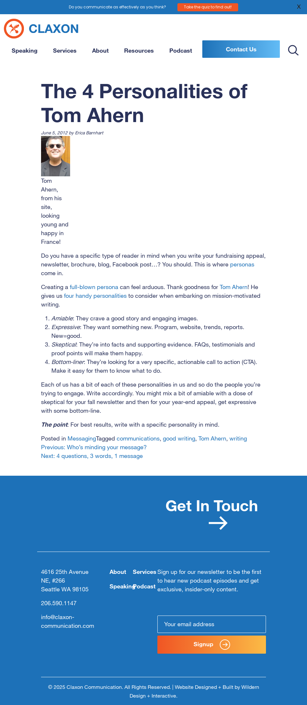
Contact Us (241, 49)
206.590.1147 (59, 603)
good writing (179, 438)
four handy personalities (95, 295)
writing (238, 438)
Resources (139, 50)
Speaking (24, 50)
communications (138, 438)
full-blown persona (94, 286)
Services (65, 50)
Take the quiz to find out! (208, 6)
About (100, 50)
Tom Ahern (234, 286)
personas (242, 264)
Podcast (180, 50)
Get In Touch (211, 513)
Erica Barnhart (89, 132)
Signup (212, 644)
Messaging (82, 438)
